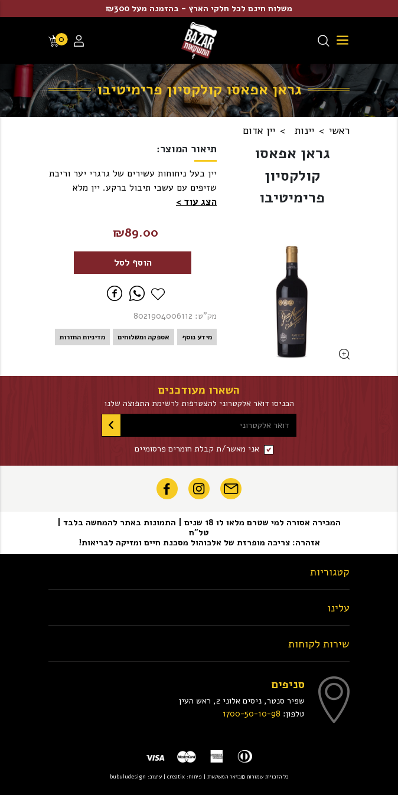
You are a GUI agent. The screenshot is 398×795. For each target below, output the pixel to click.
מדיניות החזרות (82, 337)
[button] (196, 202)
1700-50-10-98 (251, 713)
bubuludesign (128, 776)
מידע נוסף (197, 337)
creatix (176, 776)
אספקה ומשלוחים (143, 337)
